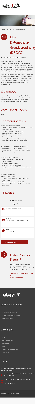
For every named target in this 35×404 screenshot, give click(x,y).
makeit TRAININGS (6, 29)
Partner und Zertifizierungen (10, 349)
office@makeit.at (18, 277)
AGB (19, 394)
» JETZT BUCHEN (10, 242)
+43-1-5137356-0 (17, 273)
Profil (3, 337)
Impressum (13, 394)
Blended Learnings (7, 318)
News (3, 346)
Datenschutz (5, 352)
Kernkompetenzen (7, 340)
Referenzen (5, 343)
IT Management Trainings (19, 29)
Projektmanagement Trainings (11, 315)
